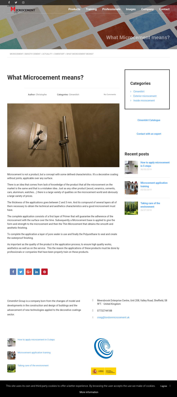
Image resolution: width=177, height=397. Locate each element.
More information (89, 392)
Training (91, 9)
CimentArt (138, 91)
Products (74, 9)
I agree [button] (163, 386)
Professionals (111, 9)
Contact (164, 9)
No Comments (110, 94)
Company (147, 9)
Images (131, 9)
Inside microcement (144, 100)
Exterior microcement (145, 96)
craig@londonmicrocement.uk (113, 317)
